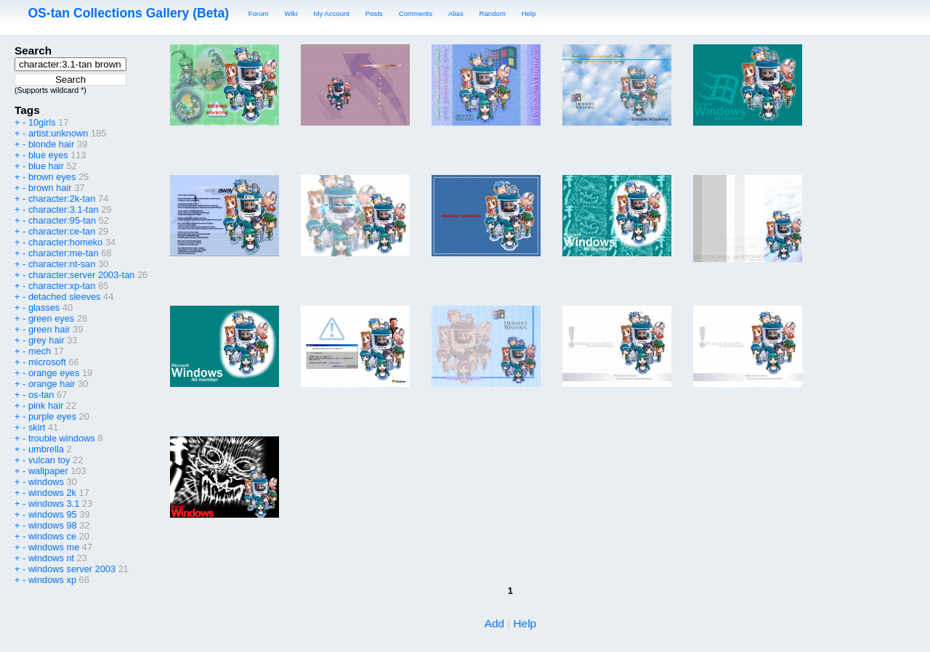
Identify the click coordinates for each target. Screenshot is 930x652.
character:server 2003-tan (81, 274)
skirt (36, 427)
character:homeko (65, 242)
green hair (49, 329)
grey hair (46, 340)
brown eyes (52, 176)
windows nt (51, 558)
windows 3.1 (53, 503)
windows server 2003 (72, 568)
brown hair (50, 187)
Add (494, 623)
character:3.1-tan (63, 209)
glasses (44, 307)
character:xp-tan (61, 285)
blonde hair (51, 144)
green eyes (51, 318)
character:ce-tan (61, 231)
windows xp (52, 579)
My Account (331, 13)
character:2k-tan (61, 198)
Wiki (290, 13)
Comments (415, 13)
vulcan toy (49, 460)
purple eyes (52, 416)
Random (493, 13)
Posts (374, 13)
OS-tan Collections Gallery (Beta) (128, 13)
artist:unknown (58, 133)
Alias (456, 13)
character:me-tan (63, 253)
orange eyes (53, 372)
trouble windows (61, 438)
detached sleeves (64, 296)
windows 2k (52, 492)
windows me (53, 547)
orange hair (52, 383)
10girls (42, 122)
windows (46, 481)
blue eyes (48, 155)
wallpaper (48, 470)
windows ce (52, 536)
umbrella (46, 449)
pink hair (45, 405)
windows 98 (52, 525)
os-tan (41, 394)
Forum (258, 13)
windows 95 (52, 514)
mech (39, 351)
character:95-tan (62, 220)
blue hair (46, 165)
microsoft (47, 361)
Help (529, 13)
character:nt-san (61, 263)
